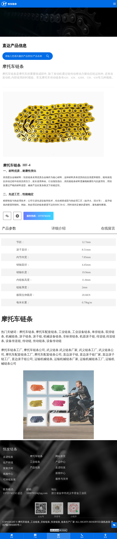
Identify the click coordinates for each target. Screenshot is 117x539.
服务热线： (38, 221)
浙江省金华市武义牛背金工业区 (69, 498)
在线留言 (108, 233)
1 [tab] (53, 155)
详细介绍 (59, 233)
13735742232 (10, 498)
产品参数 (9, 233)
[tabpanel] (53, 124)
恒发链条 (10, 454)
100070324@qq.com (36, 498)
